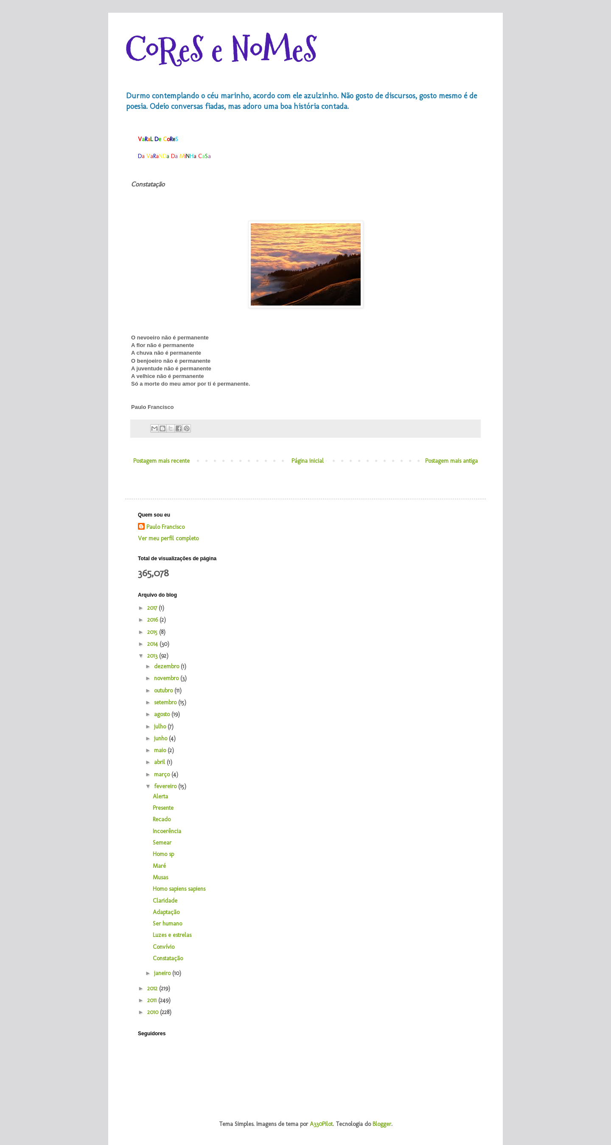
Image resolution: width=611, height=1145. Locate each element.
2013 (153, 655)
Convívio (163, 946)
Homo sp (163, 854)
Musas (160, 877)
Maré (159, 866)
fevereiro (166, 786)
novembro (167, 678)
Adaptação (166, 912)
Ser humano (167, 923)
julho (161, 726)
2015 (153, 632)
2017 (153, 607)
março (162, 774)
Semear (162, 842)
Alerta (160, 796)
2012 (153, 988)
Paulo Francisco (165, 527)
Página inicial (307, 460)
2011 (152, 1000)
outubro (164, 690)
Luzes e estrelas (172, 935)
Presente (163, 808)
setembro (166, 702)
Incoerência (167, 831)
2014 (153, 644)
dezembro (167, 666)
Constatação (168, 958)
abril (160, 762)
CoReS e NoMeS (221, 49)
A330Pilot (321, 1124)
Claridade (165, 900)
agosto (162, 714)
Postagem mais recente (161, 460)
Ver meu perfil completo (168, 538)
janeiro (163, 973)
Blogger (382, 1124)
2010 (153, 1012)
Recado (162, 819)
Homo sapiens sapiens (179, 888)
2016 (153, 619)
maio (161, 750)
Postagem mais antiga (451, 460)
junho (161, 738)
